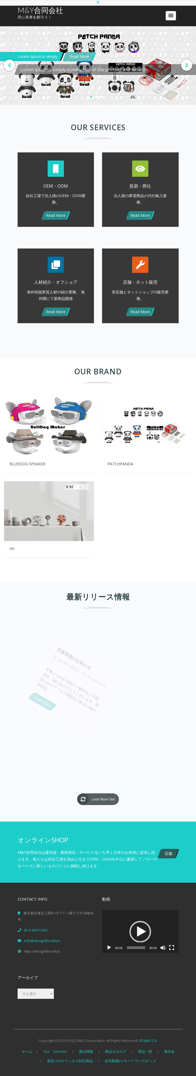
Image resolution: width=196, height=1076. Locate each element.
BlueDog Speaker (27, 463)
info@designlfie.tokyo (42, 940)
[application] (140, 931)
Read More (79, 56)
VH (11, 548)
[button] (171, 15)
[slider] (136, 947)
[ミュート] (163, 947)
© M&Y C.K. (148, 1040)
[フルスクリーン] (171, 947)
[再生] (109, 947)
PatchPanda (120, 463)
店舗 (168, 852)
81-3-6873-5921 (36, 929)
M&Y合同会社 (40, 10)
